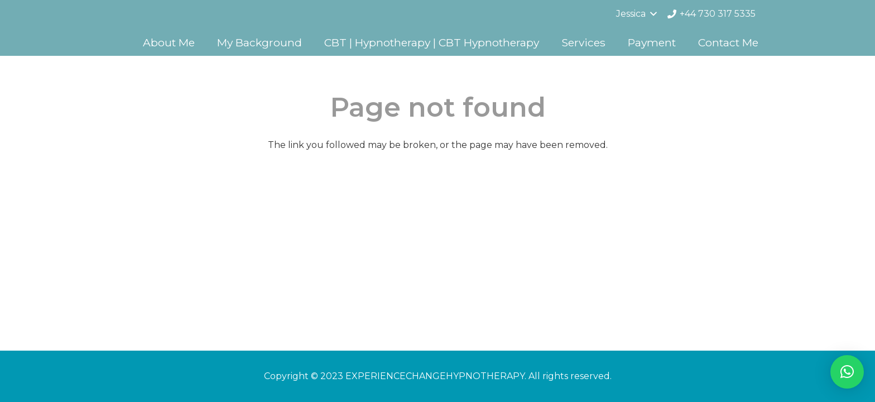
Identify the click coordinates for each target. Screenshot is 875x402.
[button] (847, 372)
